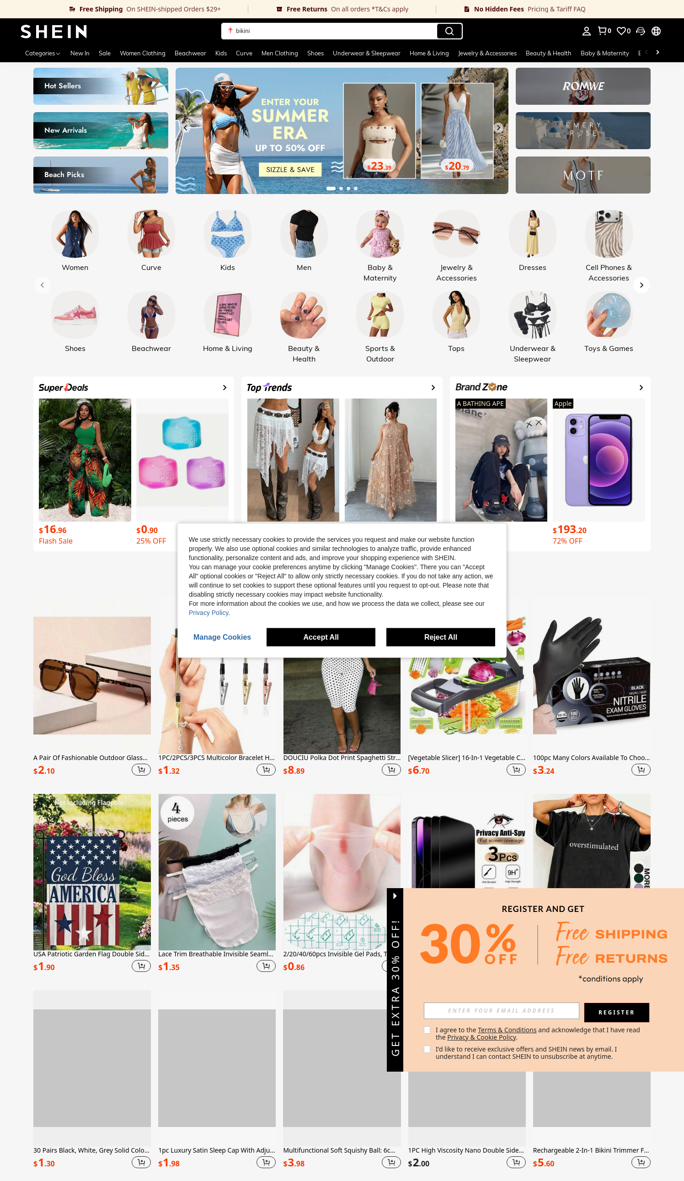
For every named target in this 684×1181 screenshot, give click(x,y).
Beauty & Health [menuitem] (549, 53)
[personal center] (586, 31)
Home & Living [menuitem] (429, 53)
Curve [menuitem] (244, 53)
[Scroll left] (646, 53)
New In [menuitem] (80, 53)
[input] (501, 1011)
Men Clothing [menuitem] (280, 53)
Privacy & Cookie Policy (481, 1037)
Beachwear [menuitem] (190, 53)
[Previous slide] (186, 128)
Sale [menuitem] (105, 53)
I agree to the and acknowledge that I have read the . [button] (539, 1033)
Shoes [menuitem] (315, 53)
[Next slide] (498, 128)
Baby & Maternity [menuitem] (605, 53)
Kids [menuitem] (221, 53)
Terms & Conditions (507, 1029)
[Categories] (43, 53)
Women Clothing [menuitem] (143, 53)
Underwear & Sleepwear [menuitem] (367, 53)
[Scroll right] (657, 53)
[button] (640, 31)
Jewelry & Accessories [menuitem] (487, 53)
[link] (124, 9)
